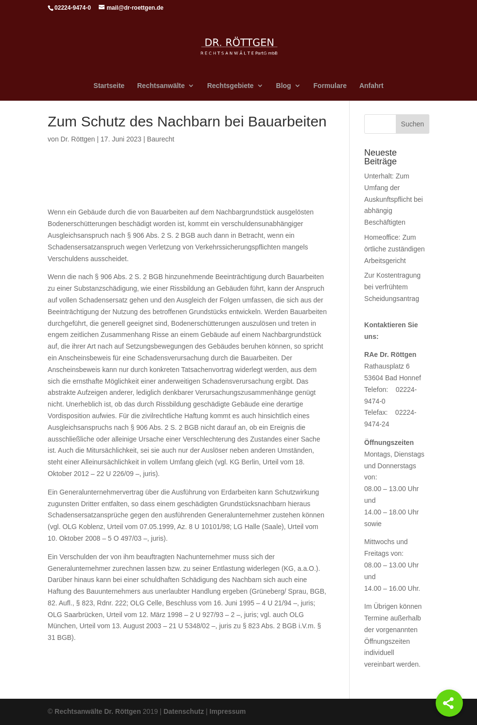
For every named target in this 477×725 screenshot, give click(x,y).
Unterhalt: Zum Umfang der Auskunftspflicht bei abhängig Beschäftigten (393, 199)
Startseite (108, 85)
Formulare (330, 85)
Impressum (228, 711)
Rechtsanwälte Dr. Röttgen (97, 711)
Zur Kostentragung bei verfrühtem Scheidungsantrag (392, 286)
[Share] (449, 703)
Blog (283, 85)
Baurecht (160, 139)
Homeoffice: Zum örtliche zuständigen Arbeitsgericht (394, 249)
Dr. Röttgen (78, 139)
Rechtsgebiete (230, 85)
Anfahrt (371, 85)
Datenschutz (183, 711)
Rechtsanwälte (161, 85)
